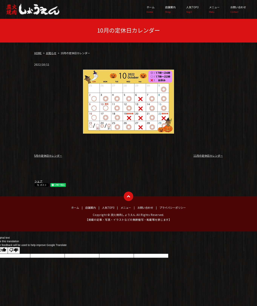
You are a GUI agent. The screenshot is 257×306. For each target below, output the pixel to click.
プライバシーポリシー (172, 207)
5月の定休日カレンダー (48, 156)
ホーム (151, 9)
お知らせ (51, 53)
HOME (38, 53)
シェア (38, 181)
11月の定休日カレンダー (208, 156)
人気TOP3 (192, 9)
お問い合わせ (238, 9)
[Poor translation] (14, 250)
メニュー (214, 9)
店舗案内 (170, 9)
